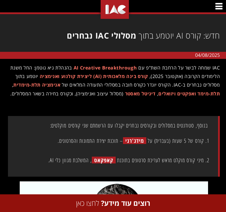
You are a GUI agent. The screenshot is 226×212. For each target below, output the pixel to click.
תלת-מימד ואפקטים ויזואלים (187, 93)
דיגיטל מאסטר (138, 93)
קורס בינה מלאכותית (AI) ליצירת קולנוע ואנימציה (92, 76)
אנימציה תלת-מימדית (34, 85)
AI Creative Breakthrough (103, 67)
